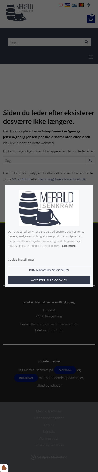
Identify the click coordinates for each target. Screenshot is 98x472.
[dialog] (49, 236)
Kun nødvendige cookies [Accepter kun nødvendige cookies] (49, 270)
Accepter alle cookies (49, 280)
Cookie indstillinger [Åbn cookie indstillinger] (21, 259)
